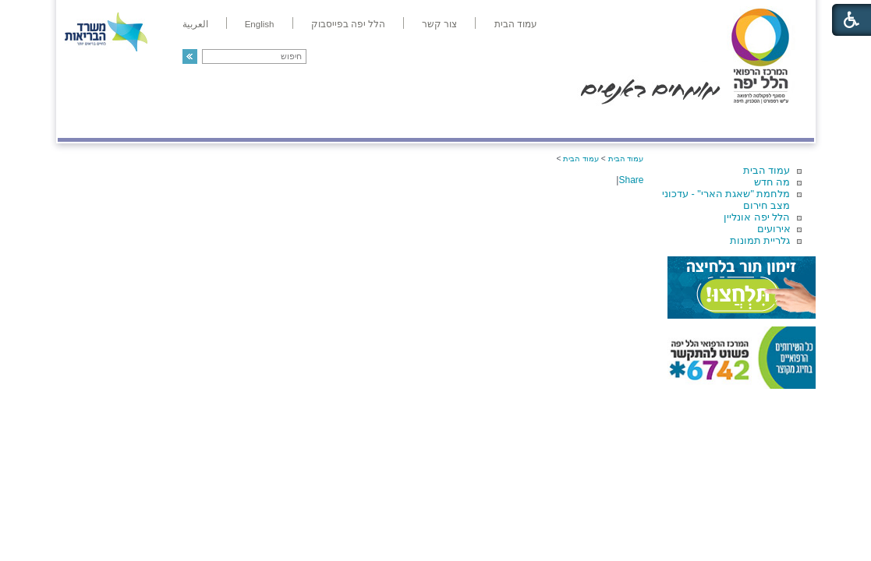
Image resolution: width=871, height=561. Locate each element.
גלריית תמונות (760, 240)
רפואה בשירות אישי (266, 122)
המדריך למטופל (489, 122)
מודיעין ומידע (768, 122)
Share (630, 180)
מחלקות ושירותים (674, 122)
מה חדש (772, 182)
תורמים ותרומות (160, 122)
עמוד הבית (767, 170)
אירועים (774, 229)
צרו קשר (83, 122)
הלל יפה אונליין (757, 217)
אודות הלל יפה (579, 122)
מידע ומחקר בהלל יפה (383, 122)
